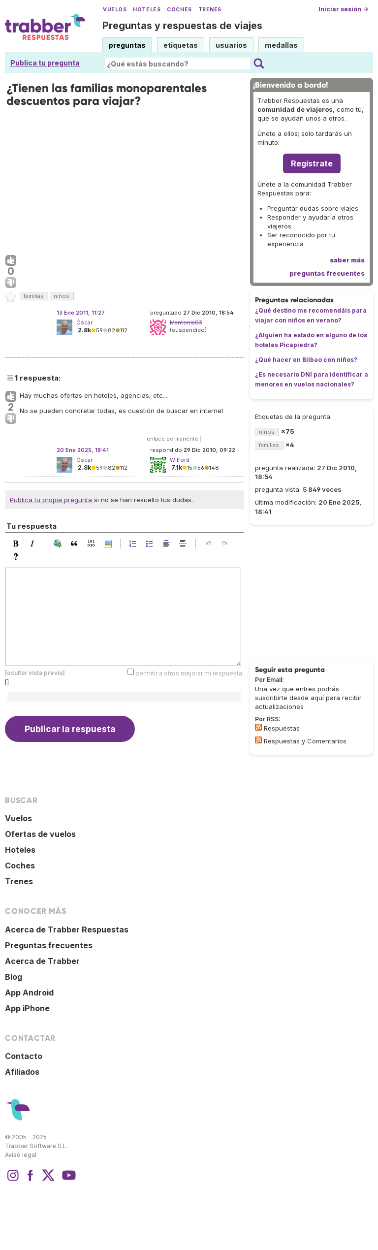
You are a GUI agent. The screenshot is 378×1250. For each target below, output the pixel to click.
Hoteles (146, 9)
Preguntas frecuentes (49, 945)
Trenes (209, 9)
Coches (179, 9)
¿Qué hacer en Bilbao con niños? (306, 359)
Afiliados (22, 1072)
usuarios (231, 45)
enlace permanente (172, 438)
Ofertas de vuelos (40, 834)
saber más (347, 260)
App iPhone (27, 1008)
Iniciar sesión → (343, 9)
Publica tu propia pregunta (51, 500)
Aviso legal (20, 1154)
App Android (29, 992)
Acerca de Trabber (42, 961)
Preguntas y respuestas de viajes (182, 26)
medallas (281, 45)
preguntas (127, 45)
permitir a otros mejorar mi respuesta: (189, 673)
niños (61, 295)
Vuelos (114, 9)
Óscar (84, 322)
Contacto (23, 1056)
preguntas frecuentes (327, 273)
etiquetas (180, 45)
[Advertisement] (124, 181)
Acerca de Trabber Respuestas (66, 929)
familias (34, 295)
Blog (13, 977)
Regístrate (312, 163)
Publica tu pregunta (45, 63)
